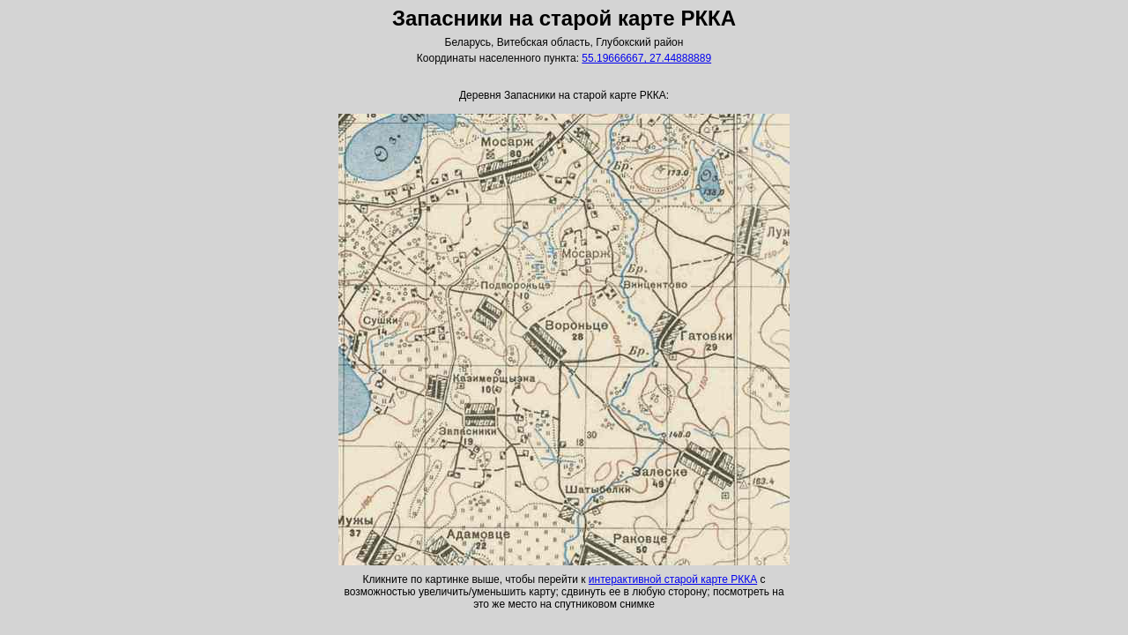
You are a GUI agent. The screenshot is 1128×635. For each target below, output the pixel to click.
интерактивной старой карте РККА (673, 579)
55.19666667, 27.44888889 (646, 58)
